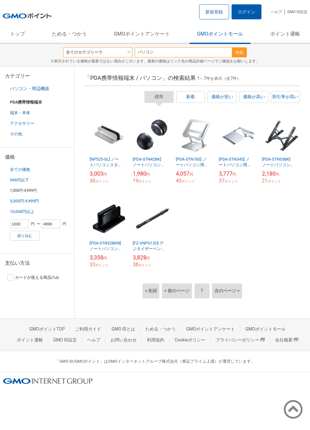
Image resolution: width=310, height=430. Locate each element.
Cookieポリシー (190, 339)
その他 (16, 134)
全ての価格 (20, 169)
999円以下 (19, 180)
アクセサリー (22, 123)
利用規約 (155, 339)
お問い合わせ (123, 339)
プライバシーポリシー (240, 339)
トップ (17, 34)
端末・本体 (20, 112)
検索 (239, 52)
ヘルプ (276, 12)
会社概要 (286, 339)
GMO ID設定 (297, 12)
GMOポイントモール (220, 34)
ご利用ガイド (88, 328)
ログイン (246, 11)
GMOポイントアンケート (142, 34)
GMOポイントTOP (47, 328)
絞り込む (24, 236)
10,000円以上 (22, 211)
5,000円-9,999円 (24, 201)
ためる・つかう (69, 34)
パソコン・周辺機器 (29, 88)
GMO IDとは (123, 328)
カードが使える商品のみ (33, 277)
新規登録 (214, 11)
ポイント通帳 (285, 34)
